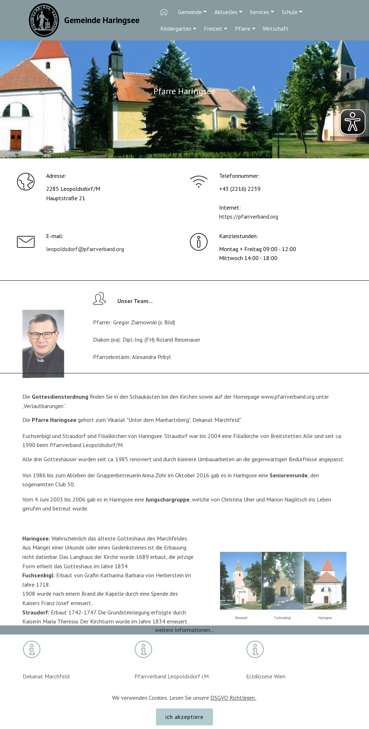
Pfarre (242, 28)
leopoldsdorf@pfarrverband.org (85, 248)
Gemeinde (190, 12)
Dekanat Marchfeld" (216, 423)
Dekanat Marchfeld (46, 683)
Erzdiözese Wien (266, 683)
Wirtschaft (276, 28)
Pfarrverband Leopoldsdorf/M (86, 452)
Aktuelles (225, 12)
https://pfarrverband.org (248, 217)
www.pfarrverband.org (288, 404)
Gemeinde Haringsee (101, 20)
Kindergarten (175, 28)
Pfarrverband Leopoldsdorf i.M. (172, 683)
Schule (290, 12)
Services (259, 12)
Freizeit (213, 28)
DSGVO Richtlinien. (233, 708)
